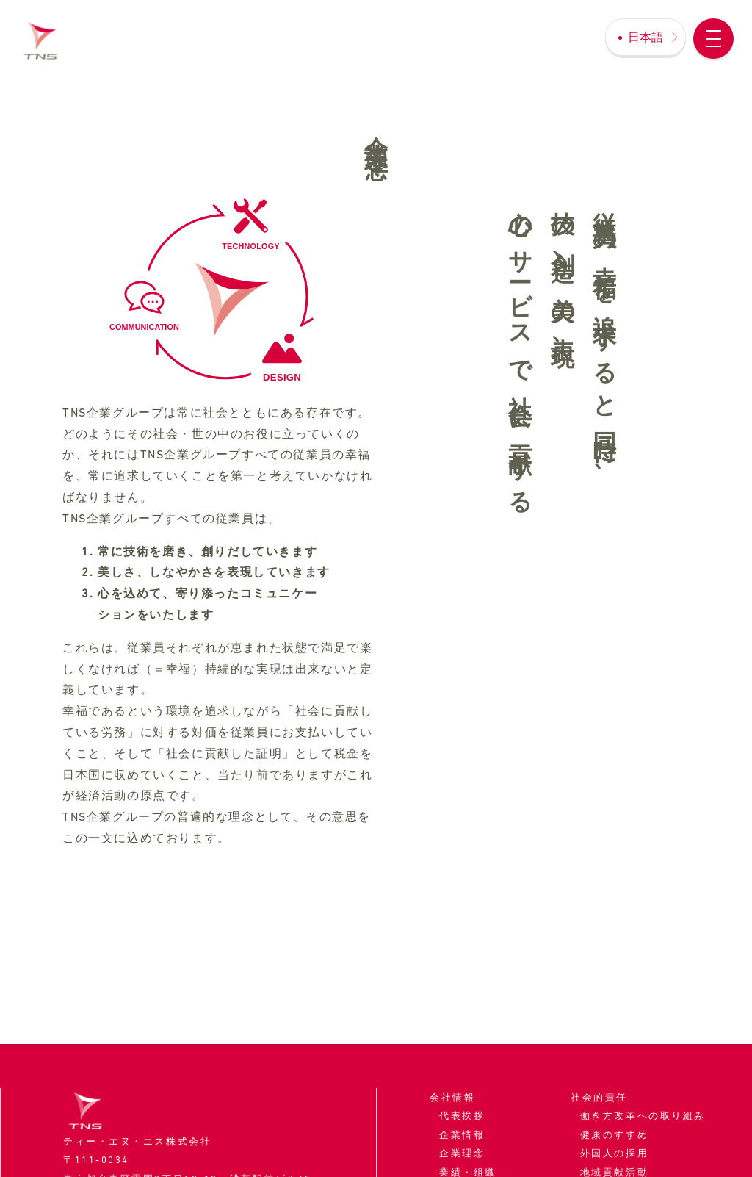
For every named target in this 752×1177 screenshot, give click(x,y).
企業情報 (462, 1134)
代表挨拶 (462, 1115)
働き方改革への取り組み (643, 1115)
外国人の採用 (614, 1153)
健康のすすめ (614, 1134)
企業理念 (462, 1153)
